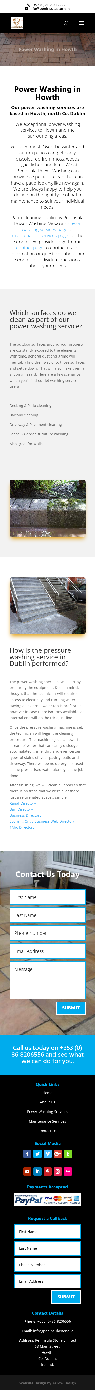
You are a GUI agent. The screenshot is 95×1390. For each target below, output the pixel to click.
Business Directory (25, 815)
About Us (47, 1102)
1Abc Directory (22, 827)
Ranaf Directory (23, 803)
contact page (29, 248)
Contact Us (48, 1130)
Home (47, 1092)
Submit (71, 1008)
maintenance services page (40, 235)
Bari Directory (21, 809)
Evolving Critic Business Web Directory (42, 821)
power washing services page (51, 227)
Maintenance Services (47, 1121)
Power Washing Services (47, 1111)
